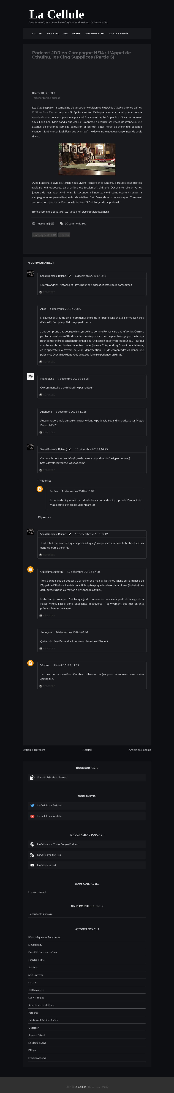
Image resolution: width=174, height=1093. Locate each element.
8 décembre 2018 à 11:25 (71, 411)
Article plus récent (34, 749)
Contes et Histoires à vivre (43, 1020)
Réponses (45, 480)
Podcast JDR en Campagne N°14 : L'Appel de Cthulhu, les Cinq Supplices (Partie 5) (81, 55)
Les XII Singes (36, 997)
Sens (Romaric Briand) (53, 275)
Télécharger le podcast (46, 97)
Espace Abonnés (118, 33)
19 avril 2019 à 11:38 (66, 665)
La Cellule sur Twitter (45, 805)
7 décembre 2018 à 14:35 (73, 378)
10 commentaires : (76, 223)
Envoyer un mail (37, 892)
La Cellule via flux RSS (45, 855)
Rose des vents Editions (41, 1004)
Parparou (33, 1012)
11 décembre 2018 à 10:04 (78, 491)
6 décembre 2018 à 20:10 (65, 308)
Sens (65, 33)
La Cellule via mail (43, 865)
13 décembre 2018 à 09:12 (91, 534)
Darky (104, 1086)
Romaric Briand (36, 1035)
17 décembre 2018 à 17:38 (83, 571)
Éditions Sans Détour (45, 112)
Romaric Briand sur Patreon (48, 777)
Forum (76, 33)
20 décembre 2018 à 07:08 (72, 632)
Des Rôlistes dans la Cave (42, 952)
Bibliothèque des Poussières (44, 937)
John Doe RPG (36, 959)
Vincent (45, 665)
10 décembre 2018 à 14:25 (91, 449)
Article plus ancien (140, 749)
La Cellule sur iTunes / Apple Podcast (54, 844)
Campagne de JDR (44, 235)
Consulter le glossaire (40, 913)
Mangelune (47, 378)
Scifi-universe (36, 974)
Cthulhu (64, 235)
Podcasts (53, 33)
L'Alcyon (32, 1050)
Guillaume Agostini (51, 571)
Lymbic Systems (37, 1057)
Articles (37, 33)
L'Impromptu (35, 944)
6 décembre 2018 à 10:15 (90, 275)
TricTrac (33, 967)
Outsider (33, 1027)
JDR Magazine (36, 989)
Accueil (87, 749)
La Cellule (56, 14)
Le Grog (32, 982)
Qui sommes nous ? (94, 33)
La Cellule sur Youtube (46, 816)
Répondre (49, 292)
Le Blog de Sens (37, 1042)
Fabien (54, 491)
